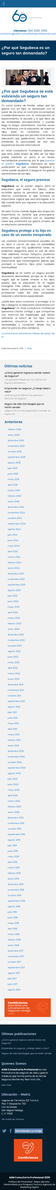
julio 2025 (12, 468)
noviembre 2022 (16, 640)
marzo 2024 (14, 556)
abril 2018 (12, 928)
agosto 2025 (14, 462)
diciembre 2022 (16, 634)
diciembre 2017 (15, 950)
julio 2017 (12, 978)
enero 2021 (13, 745)
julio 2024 (13, 534)
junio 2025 (13, 473)
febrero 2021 (14, 740)
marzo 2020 (14, 801)
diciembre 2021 (15, 684)
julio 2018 (12, 912)
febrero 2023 (14, 623)
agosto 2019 (14, 839)
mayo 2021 (13, 723)
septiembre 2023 (16, 584)
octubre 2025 (15, 451)
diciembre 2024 (16, 507)
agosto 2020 (14, 773)
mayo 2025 (13, 479)
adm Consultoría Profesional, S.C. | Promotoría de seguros (30, 15)
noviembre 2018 (16, 889)
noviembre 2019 (16, 823)
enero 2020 (14, 812)
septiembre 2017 (16, 967)
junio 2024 (13, 540)
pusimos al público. (28, 162)
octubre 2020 (15, 762)
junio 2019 (13, 851)
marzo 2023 (14, 618)
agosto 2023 (14, 590)
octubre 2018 (14, 895)
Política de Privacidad (21, 1181)
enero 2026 (14, 434)
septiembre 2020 (17, 767)
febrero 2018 (14, 939)
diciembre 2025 (16, 440)
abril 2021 (12, 728)
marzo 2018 (14, 934)
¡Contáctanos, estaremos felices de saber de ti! (28, 335)
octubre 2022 (15, 645)
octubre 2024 (15, 518)
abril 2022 (13, 667)
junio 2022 (13, 656)
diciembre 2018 (15, 884)
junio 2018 (13, 917)
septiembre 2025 (16, 457)
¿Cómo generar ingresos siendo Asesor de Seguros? (27, 374)
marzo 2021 (13, 734)
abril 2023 (13, 612)
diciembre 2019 (15, 817)
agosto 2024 (14, 529)
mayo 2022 (13, 662)
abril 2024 (13, 551)
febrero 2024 (14, 562)
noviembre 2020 (16, 756)
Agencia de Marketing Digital (37, 1186)
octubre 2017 (14, 961)
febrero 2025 (14, 495)
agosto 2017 (14, 973)
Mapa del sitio (42, 1181)
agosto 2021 (14, 706)
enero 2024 (14, 568)
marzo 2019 (14, 867)
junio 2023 (13, 601)
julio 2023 (12, 595)
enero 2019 (13, 878)
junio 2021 (13, 717)
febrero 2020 (14, 806)
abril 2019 (12, 862)
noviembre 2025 (16, 446)
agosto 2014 (14, 989)
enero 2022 (13, 679)
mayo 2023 (13, 606)
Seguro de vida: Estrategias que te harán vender (24, 405)
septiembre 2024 (17, 523)
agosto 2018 (14, 906)
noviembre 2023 (16, 579)
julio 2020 (12, 778)
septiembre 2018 (16, 900)
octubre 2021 (14, 695)
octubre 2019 (14, 828)
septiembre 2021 (16, 701)
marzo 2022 (14, 673)
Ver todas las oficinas (12, 1119)
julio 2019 (12, 845)
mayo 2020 (14, 789)
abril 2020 (13, 795)
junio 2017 (13, 984)
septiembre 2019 (16, 834)
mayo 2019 (13, 856)
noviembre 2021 (16, 690)
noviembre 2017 (16, 956)
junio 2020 (13, 784)
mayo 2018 (13, 923)
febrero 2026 (14, 429)
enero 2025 (13, 501)
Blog (29, 348)
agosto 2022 (14, 651)
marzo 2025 (14, 490)
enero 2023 (13, 629)
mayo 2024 (14, 545)
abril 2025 (13, 484)
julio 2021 (12, 712)
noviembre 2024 (16, 512)
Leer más (6, 1085)
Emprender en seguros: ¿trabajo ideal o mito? (27, 390)
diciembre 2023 (16, 573)
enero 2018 (13, 945)
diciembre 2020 (16, 751)
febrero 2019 (14, 873)
